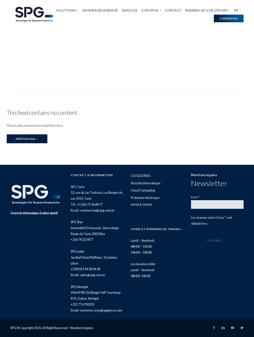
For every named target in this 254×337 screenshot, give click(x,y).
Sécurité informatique (145, 183)
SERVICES (130, 10)
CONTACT (173, 10)
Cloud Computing (143, 190)
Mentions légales (204, 175)
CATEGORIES (140, 176)
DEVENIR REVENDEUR (100, 10)
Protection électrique (145, 198)
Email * (195, 197)
